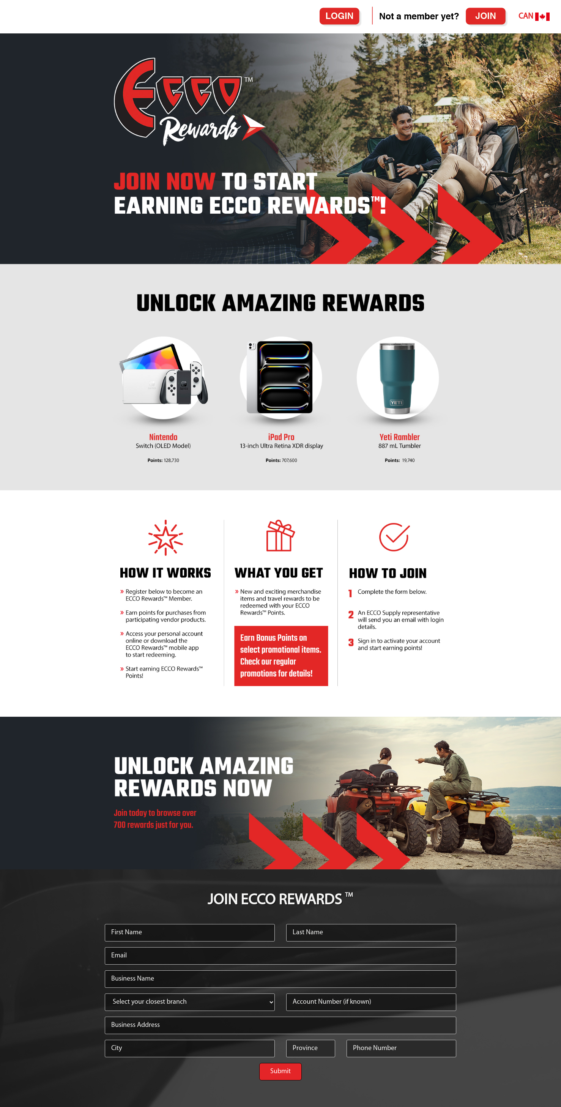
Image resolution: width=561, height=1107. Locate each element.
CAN (534, 17)
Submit (280, 1071)
